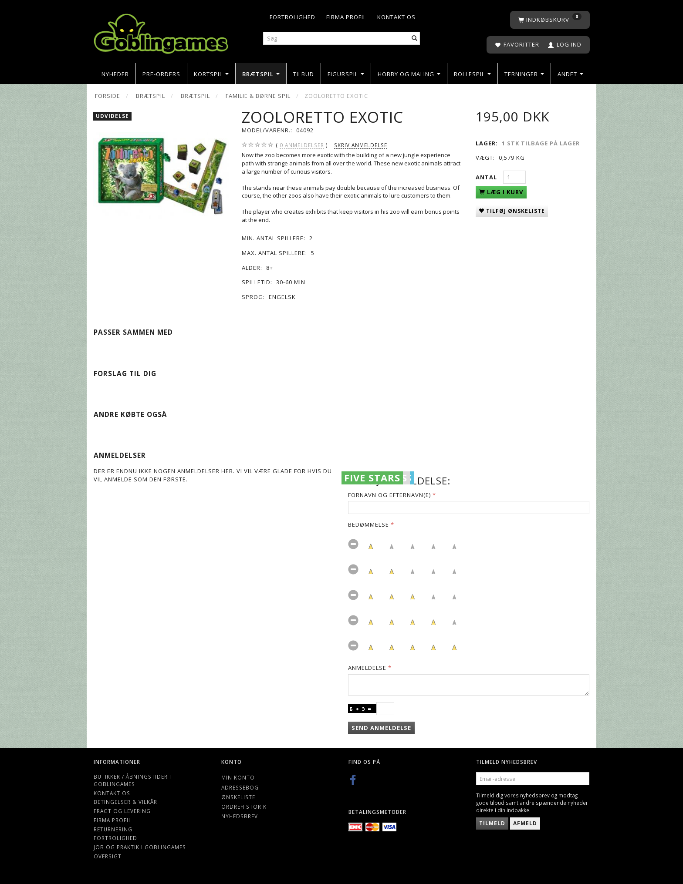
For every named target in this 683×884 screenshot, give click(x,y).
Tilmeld (492, 823)
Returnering (113, 829)
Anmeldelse (367, 668)
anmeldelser (302, 145)
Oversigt (108, 856)
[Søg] (415, 38)
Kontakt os (396, 17)
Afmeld (525, 823)
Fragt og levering (122, 810)
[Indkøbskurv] (550, 20)
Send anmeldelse (381, 728)
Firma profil (346, 17)
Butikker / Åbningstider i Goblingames (132, 780)
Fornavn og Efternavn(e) (389, 495)
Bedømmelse (368, 524)
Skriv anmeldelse (360, 144)
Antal (487, 177)
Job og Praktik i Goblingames (140, 847)
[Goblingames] (161, 31)
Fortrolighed (292, 17)
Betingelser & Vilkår (125, 801)
